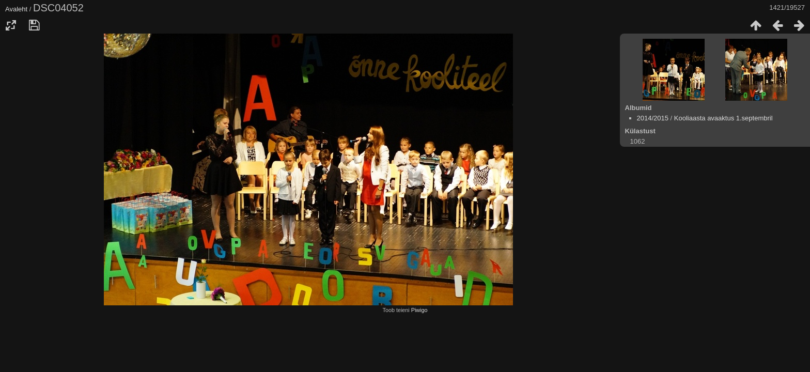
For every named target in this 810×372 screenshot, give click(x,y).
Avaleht (16, 9)
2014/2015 (652, 118)
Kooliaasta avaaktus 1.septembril (723, 118)
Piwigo (419, 310)
